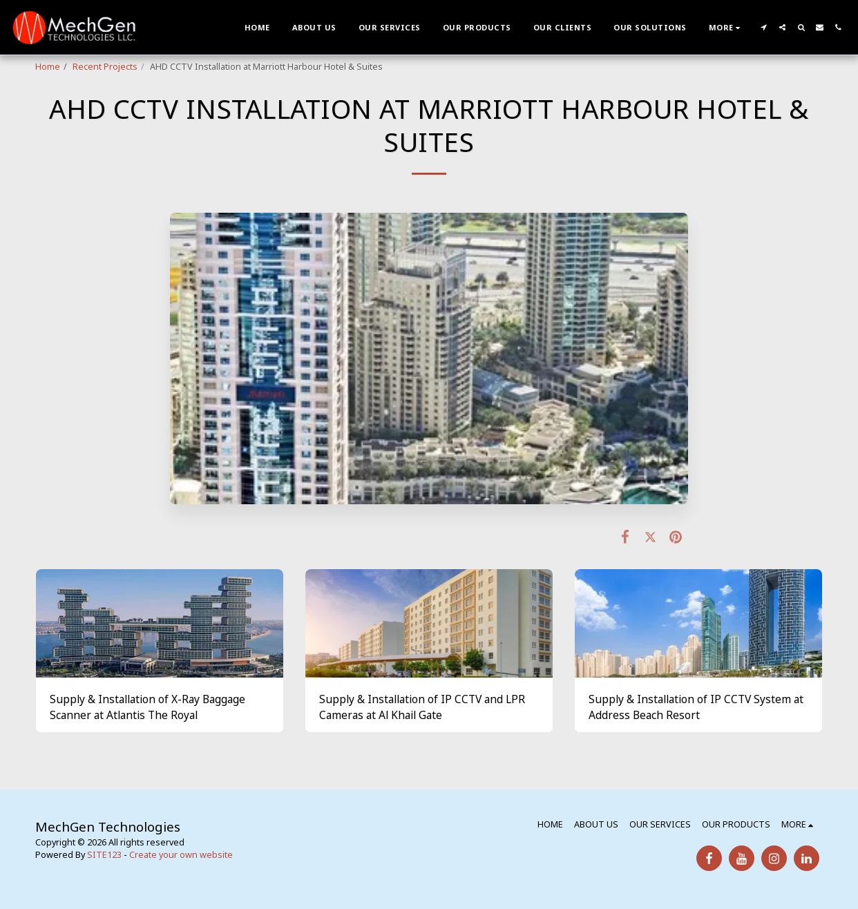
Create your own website (181, 855)
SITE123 (104, 855)
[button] (763, 27)
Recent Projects (105, 67)
